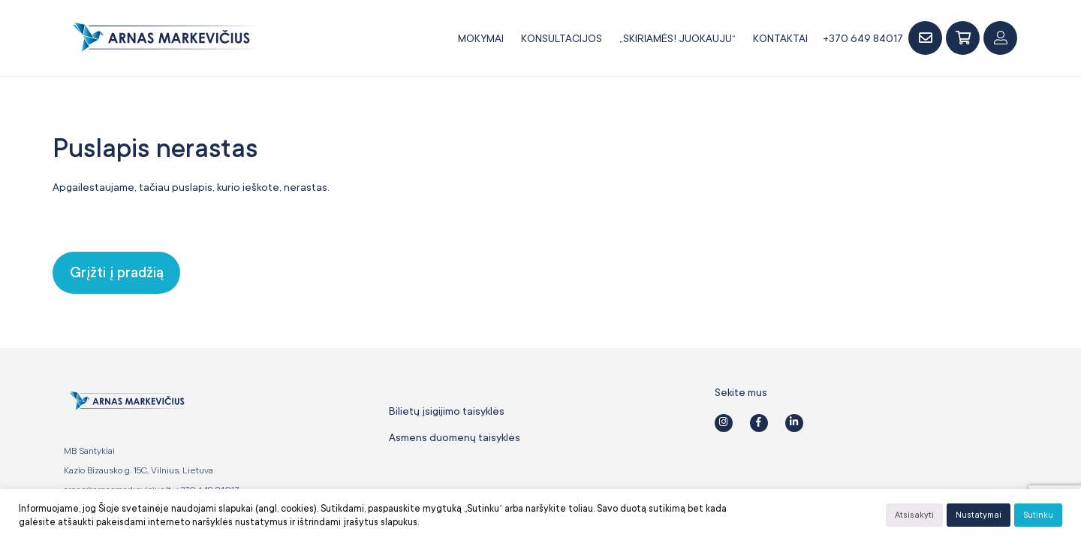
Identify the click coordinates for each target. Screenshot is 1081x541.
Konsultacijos (561, 38)
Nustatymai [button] (978, 515)
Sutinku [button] (1038, 515)
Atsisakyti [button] (914, 515)
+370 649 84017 (863, 38)
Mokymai (481, 38)
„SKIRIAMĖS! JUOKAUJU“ (677, 38)
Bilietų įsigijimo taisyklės (446, 411)
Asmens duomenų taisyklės (454, 437)
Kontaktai (780, 38)
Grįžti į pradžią (117, 273)
